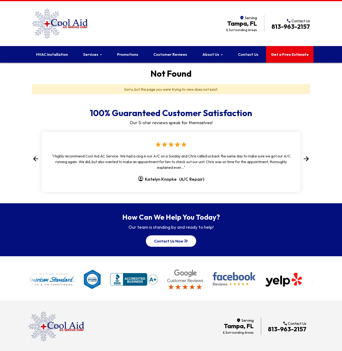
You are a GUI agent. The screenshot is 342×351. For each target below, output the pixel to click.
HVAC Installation (52, 54)
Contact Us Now (171, 241)
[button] (35, 159)
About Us (210, 54)
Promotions (127, 54)
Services (90, 54)
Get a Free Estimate (290, 54)
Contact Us (248, 54)
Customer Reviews (170, 54)
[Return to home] (56, 326)
